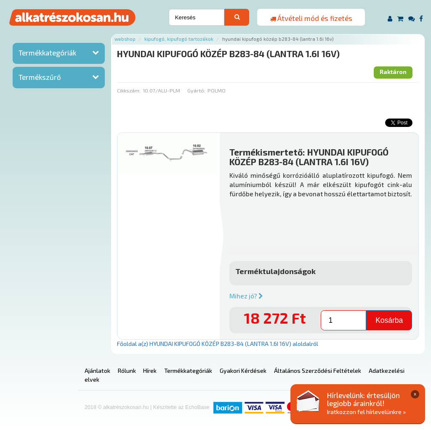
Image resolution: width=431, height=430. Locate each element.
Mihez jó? (246, 296)
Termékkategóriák (47, 52)
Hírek (150, 370)
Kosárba (389, 320)
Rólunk (127, 370)
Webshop (125, 39)
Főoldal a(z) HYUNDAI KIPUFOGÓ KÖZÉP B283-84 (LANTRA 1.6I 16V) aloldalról (217, 343)
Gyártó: (196, 90)
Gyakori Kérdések (243, 370)
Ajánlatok (97, 370)
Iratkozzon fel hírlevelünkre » (366, 411)
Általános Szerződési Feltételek (317, 370)
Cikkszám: (129, 90)
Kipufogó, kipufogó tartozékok (178, 39)
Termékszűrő (40, 77)
